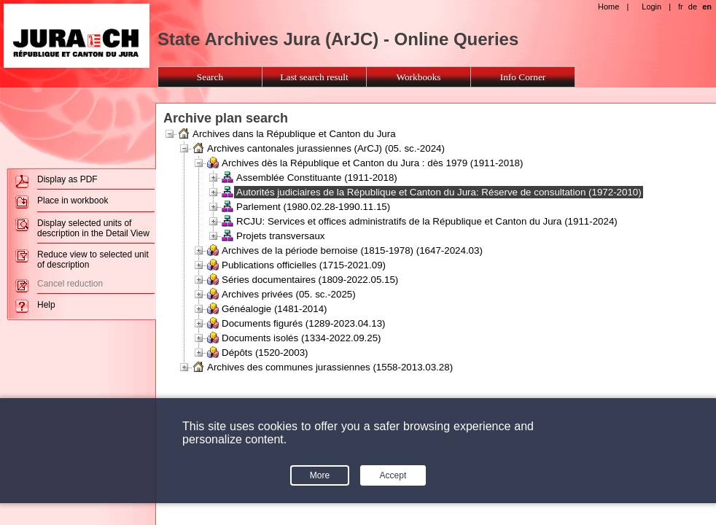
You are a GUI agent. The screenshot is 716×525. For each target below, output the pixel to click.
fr (680, 6)
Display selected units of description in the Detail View (93, 228)
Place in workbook (72, 200)
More (320, 475)
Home (608, 6)
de (692, 6)
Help (46, 305)
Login (651, 6)
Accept (393, 475)
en (707, 6)
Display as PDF (67, 179)
